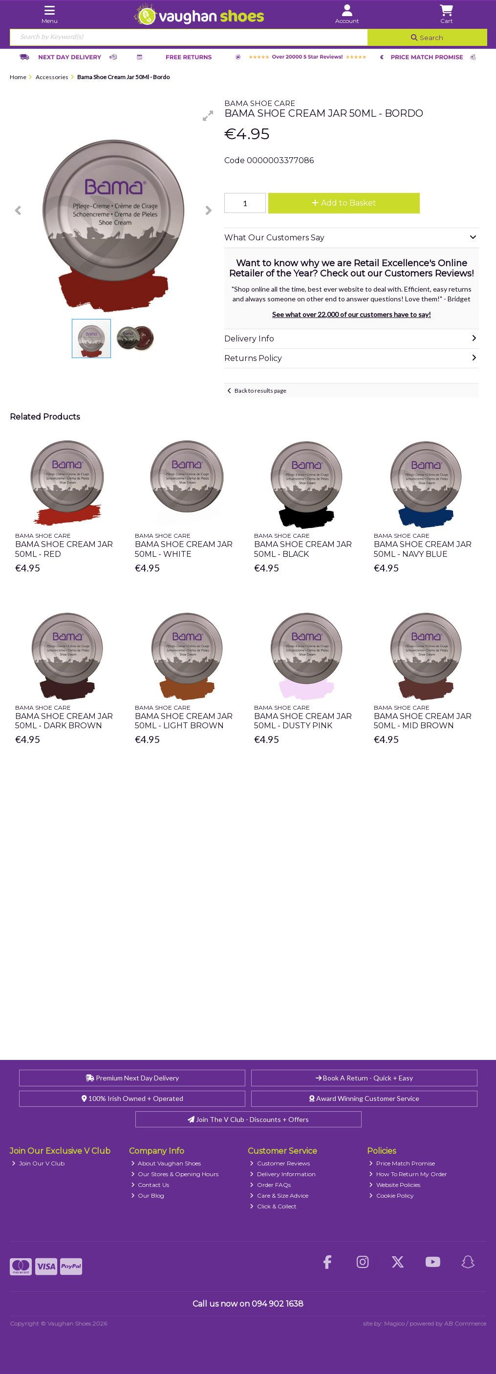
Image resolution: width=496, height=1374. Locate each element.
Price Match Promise (402, 1163)
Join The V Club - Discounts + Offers (248, 1119)
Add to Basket (344, 203)
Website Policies (394, 1184)
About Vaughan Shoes (166, 1163)
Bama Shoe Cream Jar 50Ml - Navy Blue (423, 549)
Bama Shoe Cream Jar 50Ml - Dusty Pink (303, 721)
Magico (394, 1323)
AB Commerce (465, 1323)
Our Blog (148, 1195)
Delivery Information (283, 1174)
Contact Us (150, 1184)
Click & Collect (273, 1206)
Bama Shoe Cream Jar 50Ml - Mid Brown (423, 721)
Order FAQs (270, 1184)
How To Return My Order (408, 1174)
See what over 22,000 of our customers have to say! (351, 314)
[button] (208, 116)
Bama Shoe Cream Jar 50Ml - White (184, 549)
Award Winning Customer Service (364, 1098)
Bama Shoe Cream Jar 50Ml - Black (303, 549)
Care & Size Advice (279, 1195)
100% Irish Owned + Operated (132, 1098)
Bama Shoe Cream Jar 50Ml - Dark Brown (64, 721)
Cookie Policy (391, 1195)
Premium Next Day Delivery (132, 1078)
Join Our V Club (38, 1163)
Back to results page (260, 390)
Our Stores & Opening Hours (175, 1174)
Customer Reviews (280, 1163)
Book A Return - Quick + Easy (364, 1078)
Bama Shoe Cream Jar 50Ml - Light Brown (184, 721)
